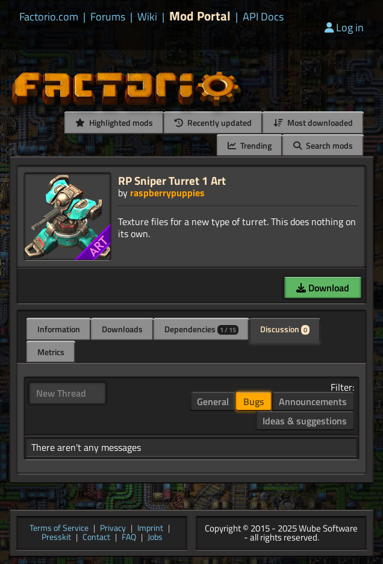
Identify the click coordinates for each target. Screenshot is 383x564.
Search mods (323, 145)
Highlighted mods (114, 122)
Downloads (122, 329)
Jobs (155, 537)
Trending (250, 145)
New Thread (61, 393)
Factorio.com (48, 16)
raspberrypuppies (167, 192)
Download (322, 287)
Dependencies (201, 329)
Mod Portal (200, 16)
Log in (344, 27)
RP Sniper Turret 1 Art (172, 180)
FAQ (129, 537)
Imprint (150, 528)
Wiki (147, 16)
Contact (96, 537)
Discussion (285, 329)
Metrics (50, 352)
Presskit (56, 537)
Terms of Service (59, 528)
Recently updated (213, 122)
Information (58, 329)
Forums (107, 16)
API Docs (263, 16)
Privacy (113, 528)
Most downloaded (313, 122)
